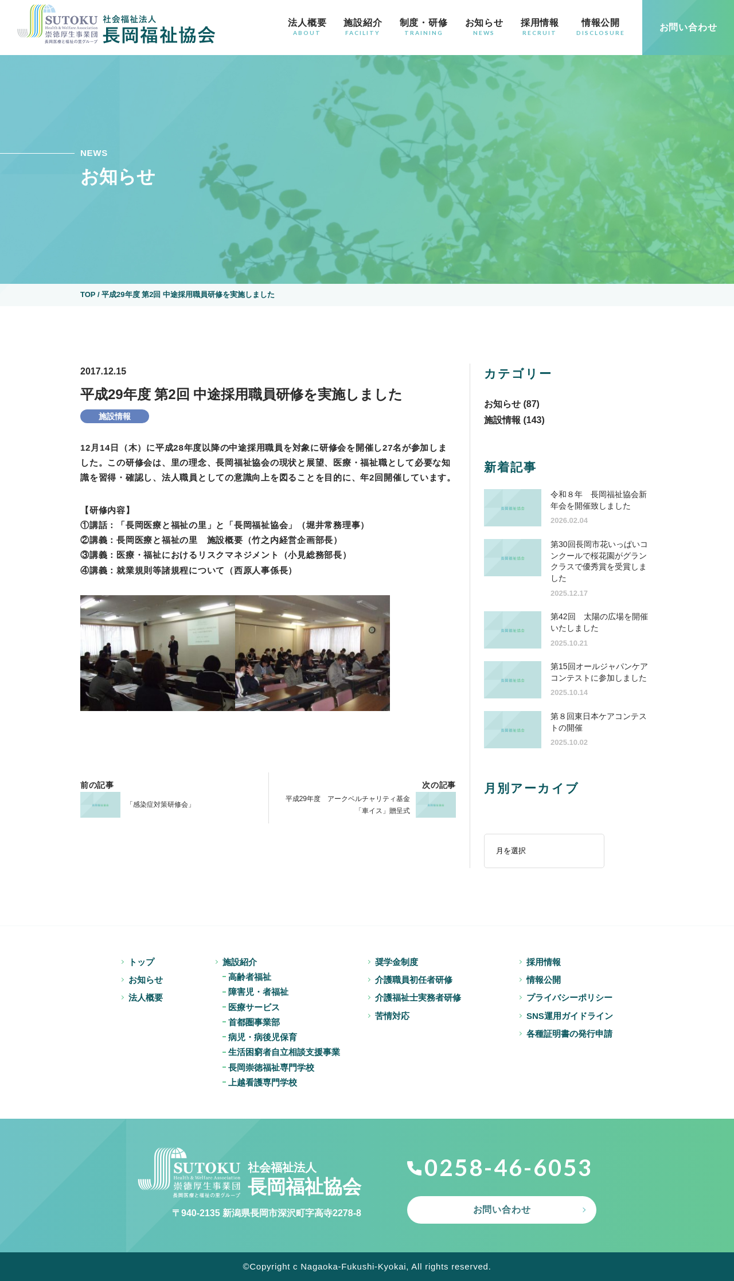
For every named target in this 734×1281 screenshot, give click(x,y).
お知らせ (484, 27)
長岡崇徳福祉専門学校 (271, 1067)
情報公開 (600, 27)
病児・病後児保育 (262, 1037)
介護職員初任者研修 (413, 980)
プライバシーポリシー (569, 997)
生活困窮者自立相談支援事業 (284, 1052)
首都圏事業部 (254, 1022)
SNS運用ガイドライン (569, 1016)
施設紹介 (362, 27)
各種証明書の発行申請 (569, 1033)
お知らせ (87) (512, 404)
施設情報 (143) (514, 420)
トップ (141, 962)
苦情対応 (392, 1016)
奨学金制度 (396, 962)
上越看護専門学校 (262, 1082)
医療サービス (254, 1007)
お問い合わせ (502, 1209)
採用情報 (540, 27)
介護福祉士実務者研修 (418, 997)
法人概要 (307, 27)
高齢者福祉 (249, 977)
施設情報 (115, 416)
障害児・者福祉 (258, 992)
